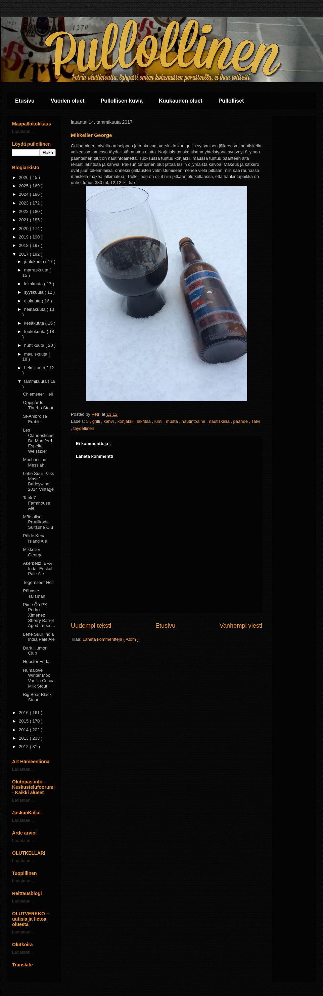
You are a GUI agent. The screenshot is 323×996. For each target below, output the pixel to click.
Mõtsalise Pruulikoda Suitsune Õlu (38, 522)
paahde (241, 421)
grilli (96, 421)
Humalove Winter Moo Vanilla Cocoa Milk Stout (38, 678)
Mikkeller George (32, 552)
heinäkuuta (35, 309)
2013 (24, 738)
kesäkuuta (34, 323)
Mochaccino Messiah (34, 462)
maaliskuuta (36, 354)
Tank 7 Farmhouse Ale (36, 503)
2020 (24, 228)
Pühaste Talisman (34, 593)
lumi (159, 421)
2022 (24, 211)
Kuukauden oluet (180, 101)
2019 (24, 236)
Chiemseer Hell (38, 394)
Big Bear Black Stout (37, 697)
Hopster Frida (36, 661)
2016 (24, 712)
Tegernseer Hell (38, 582)
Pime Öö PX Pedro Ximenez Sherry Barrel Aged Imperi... (39, 615)
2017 (24, 254)
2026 (24, 177)
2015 (24, 721)
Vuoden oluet (68, 101)
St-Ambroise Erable (35, 419)
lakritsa (144, 421)
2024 (24, 194)
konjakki (126, 421)
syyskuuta (34, 292)
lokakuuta (34, 283)
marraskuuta (37, 269)
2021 (24, 219)
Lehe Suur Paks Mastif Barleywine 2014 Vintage (38, 481)
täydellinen (83, 428)
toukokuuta (35, 331)
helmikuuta (35, 367)
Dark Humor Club (34, 650)
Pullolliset (231, 101)
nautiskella (220, 421)
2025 (24, 185)
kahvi (109, 421)
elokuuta (33, 300)
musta (172, 421)
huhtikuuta (35, 345)
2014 (24, 729)
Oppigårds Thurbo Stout (38, 405)
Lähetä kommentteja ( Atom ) (111, 639)
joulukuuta (34, 261)
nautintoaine (194, 421)
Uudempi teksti (91, 625)
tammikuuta (36, 381)
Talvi (255, 421)
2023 (24, 203)
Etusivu (25, 101)
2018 (24, 245)
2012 (24, 746)
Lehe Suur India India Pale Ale (39, 637)
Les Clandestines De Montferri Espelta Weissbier (38, 440)
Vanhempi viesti (241, 625)
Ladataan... (23, 131)
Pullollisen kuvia (122, 101)
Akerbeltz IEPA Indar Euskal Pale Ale (37, 568)
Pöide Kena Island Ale (35, 538)
